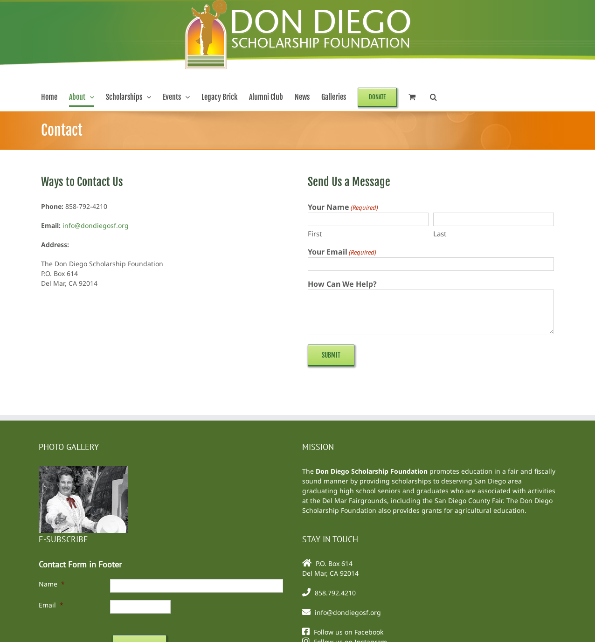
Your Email (342, 252)
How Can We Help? (342, 284)
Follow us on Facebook (348, 632)
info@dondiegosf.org (95, 225)
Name (52, 584)
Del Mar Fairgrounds (354, 500)
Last (439, 233)
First (315, 233)
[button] (433, 97)
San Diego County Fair (469, 500)
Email (51, 605)
